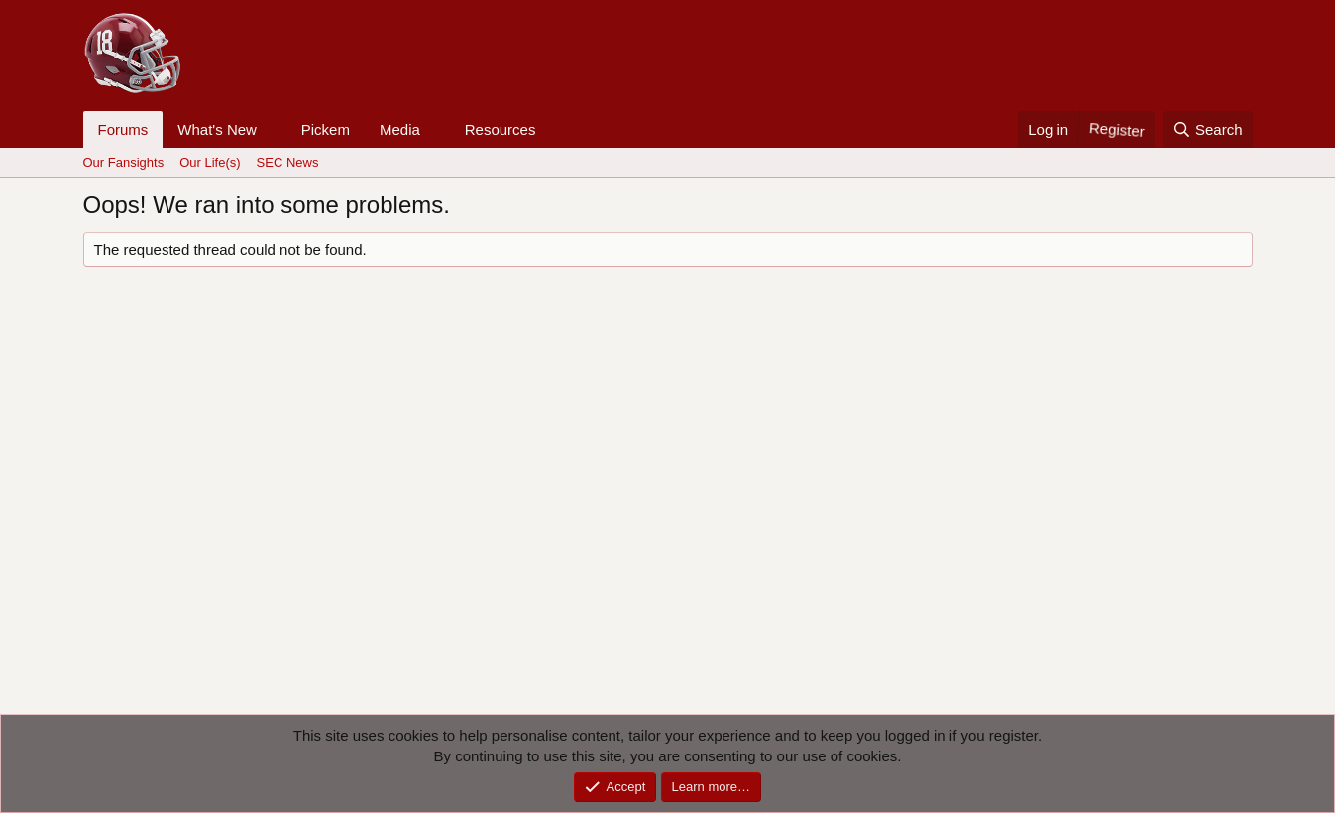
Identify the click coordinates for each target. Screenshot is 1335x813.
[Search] (1208, 129)
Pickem (325, 129)
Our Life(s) (209, 162)
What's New (217, 129)
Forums (123, 129)
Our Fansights (124, 162)
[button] (272, 129)
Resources (500, 129)
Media (400, 129)
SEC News (288, 162)
